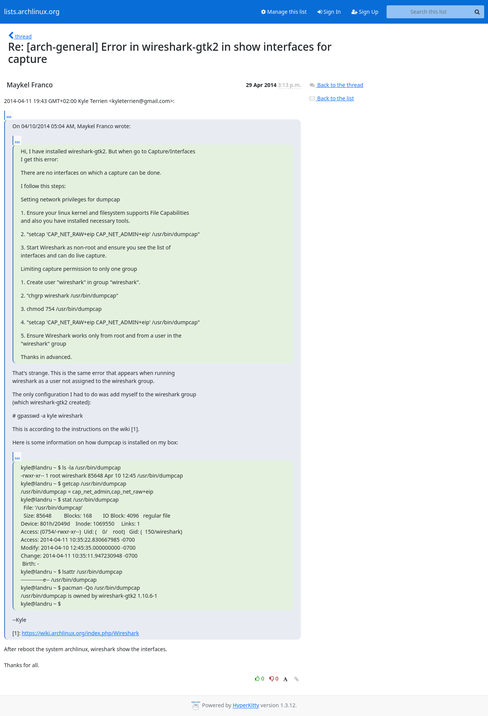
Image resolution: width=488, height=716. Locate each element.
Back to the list (331, 98)
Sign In (329, 11)
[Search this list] (429, 11)
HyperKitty (246, 705)
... (9, 115)
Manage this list (284, 11)
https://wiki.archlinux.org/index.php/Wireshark (80, 633)
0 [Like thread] (260, 678)
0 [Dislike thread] (274, 678)
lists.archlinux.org (32, 11)
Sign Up (365, 11)
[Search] (477, 11)
